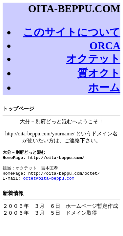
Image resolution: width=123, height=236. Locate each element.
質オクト (98, 73)
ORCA (105, 45)
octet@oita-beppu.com (48, 183)
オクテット (93, 59)
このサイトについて (71, 32)
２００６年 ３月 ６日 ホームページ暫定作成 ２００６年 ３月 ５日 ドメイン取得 (61, 208)
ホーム (104, 87)
